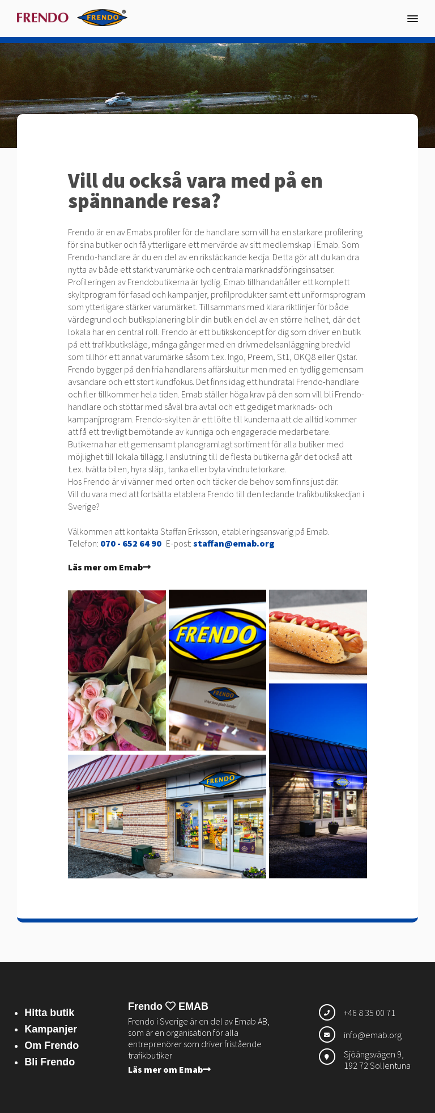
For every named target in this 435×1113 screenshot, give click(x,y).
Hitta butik (49, 1012)
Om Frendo (51, 1045)
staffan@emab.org (234, 543)
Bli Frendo (49, 1062)
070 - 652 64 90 (130, 543)
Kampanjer (50, 1029)
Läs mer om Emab (109, 567)
